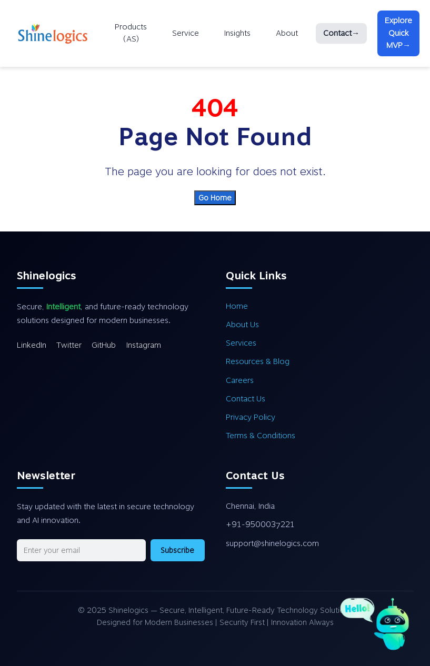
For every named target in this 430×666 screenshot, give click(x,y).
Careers (240, 380)
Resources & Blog (257, 361)
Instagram (143, 345)
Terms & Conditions (260, 435)
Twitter (69, 345)
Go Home (215, 198)
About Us (242, 324)
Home (237, 306)
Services (241, 343)
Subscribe (177, 550)
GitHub (104, 345)
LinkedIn (31, 345)
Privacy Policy (250, 417)
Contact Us (245, 398)
